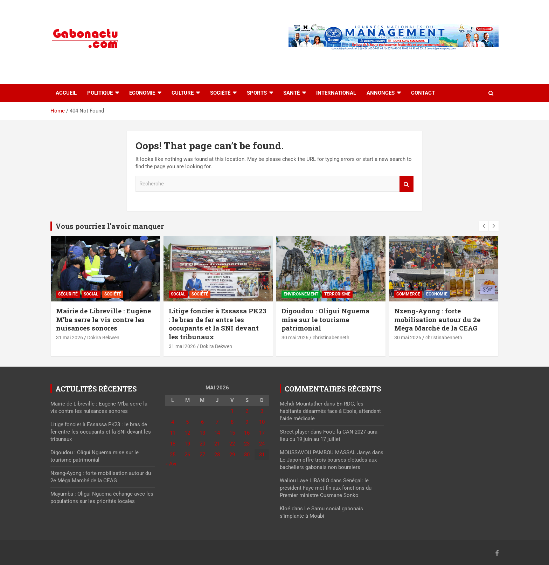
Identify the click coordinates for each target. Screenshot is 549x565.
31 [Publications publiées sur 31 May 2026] (262, 454)
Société (220, 93)
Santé (291, 93)
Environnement (301, 294)
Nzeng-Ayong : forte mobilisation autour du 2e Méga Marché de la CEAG (437, 319)
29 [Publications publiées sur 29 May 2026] (232, 454)
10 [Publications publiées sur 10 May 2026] (262, 422)
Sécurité (68, 294)
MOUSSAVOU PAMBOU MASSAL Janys (325, 452)
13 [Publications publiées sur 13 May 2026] (202, 433)
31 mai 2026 (69, 337)
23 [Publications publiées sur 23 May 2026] (247, 444)
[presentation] (483, 226)
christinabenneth (331, 337)
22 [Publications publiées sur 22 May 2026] (232, 444)
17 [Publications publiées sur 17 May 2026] (262, 433)
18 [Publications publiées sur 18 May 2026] (172, 444)
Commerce (408, 294)
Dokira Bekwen (103, 337)
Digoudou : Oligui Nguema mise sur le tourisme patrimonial (325, 319)
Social (91, 294)
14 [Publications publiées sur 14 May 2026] (217, 433)
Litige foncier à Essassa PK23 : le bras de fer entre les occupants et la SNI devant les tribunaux (217, 323)
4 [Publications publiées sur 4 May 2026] (172, 422)
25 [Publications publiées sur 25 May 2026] (172, 454)
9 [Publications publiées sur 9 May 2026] (246, 422)
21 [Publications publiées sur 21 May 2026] (217, 444)
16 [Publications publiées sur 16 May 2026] (247, 433)
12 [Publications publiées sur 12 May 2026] (187, 433)
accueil (66, 93)
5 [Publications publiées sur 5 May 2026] (187, 422)
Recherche (406, 184)
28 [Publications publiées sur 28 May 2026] (217, 454)
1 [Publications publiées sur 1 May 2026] (232, 411)
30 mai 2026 (295, 337)
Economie (142, 93)
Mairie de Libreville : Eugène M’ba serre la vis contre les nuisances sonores (103, 319)
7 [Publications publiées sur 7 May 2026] (217, 422)
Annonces (381, 93)
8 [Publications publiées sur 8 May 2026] (232, 422)
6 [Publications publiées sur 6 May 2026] (202, 422)
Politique (100, 93)
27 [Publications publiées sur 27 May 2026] (202, 454)
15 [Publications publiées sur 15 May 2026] (232, 433)
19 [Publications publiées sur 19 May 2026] (187, 444)
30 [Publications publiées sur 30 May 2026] (247, 454)
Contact (423, 93)
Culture (183, 93)
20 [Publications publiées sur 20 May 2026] (202, 444)
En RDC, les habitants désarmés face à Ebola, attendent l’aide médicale (330, 411)
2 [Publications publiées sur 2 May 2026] (246, 411)
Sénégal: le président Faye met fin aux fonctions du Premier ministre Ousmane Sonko (325, 487)
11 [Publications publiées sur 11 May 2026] (172, 433)
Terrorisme (337, 294)
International (336, 93)
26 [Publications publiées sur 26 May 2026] (187, 454)
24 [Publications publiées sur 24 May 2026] (262, 444)
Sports (257, 93)
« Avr (171, 464)
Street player (294, 432)
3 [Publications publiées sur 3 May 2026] (261, 411)
